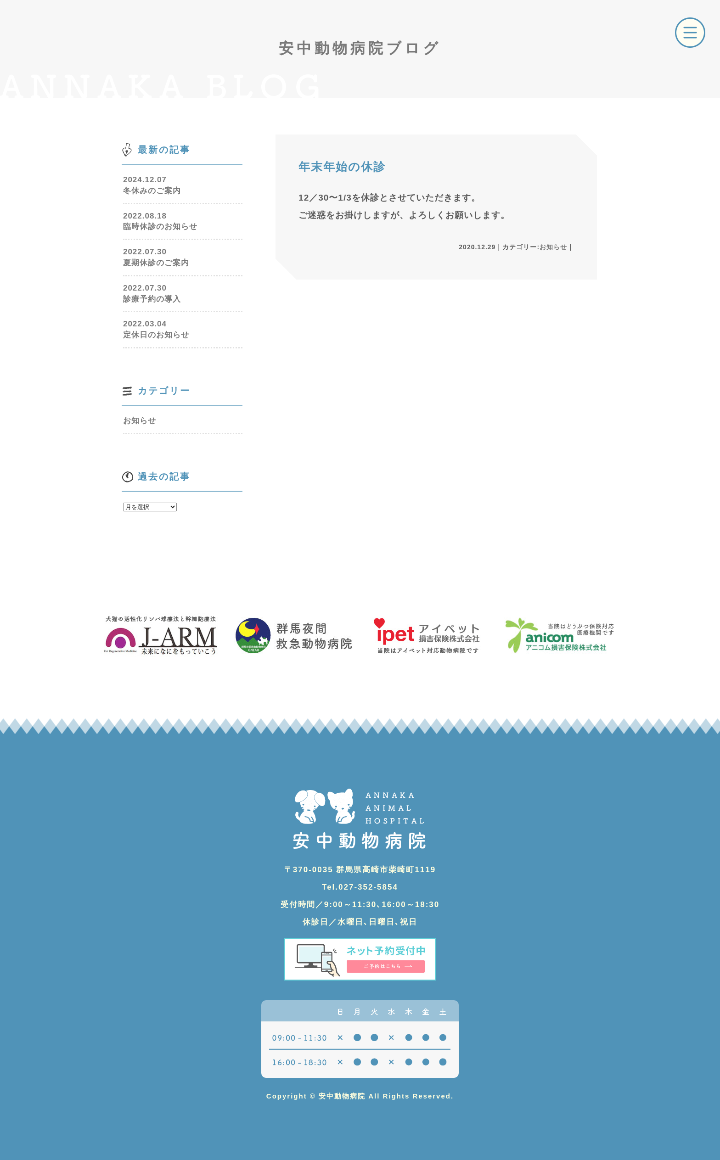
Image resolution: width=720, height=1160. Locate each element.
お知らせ (553, 247)
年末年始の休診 (342, 166)
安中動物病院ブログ (360, 48)
